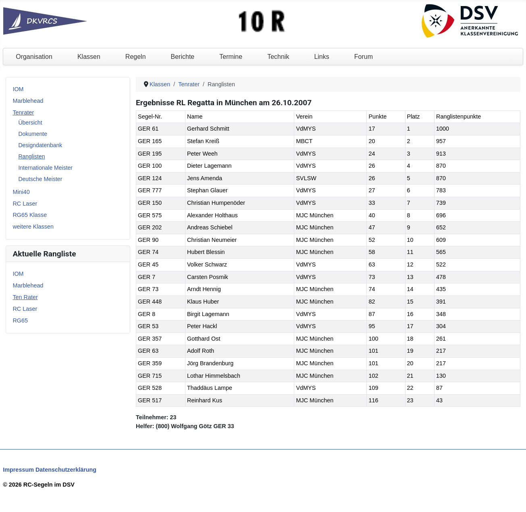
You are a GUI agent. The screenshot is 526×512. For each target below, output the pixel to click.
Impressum (18, 469)
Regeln (135, 56)
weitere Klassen (33, 226)
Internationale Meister (45, 167)
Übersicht (30, 122)
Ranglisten (31, 156)
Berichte (183, 56)
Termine (230, 56)
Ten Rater (24, 297)
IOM (17, 89)
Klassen (88, 56)
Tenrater (23, 112)
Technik (278, 56)
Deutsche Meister (40, 179)
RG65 (20, 320)
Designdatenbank (40, 145)
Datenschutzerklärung (65, 469)
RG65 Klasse (29, 215)
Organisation (34, 56)
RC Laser (24, 203)
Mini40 (20, 192)
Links (321, 56)
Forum (363, 56)
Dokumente (32, 134)
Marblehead (27, 101)
